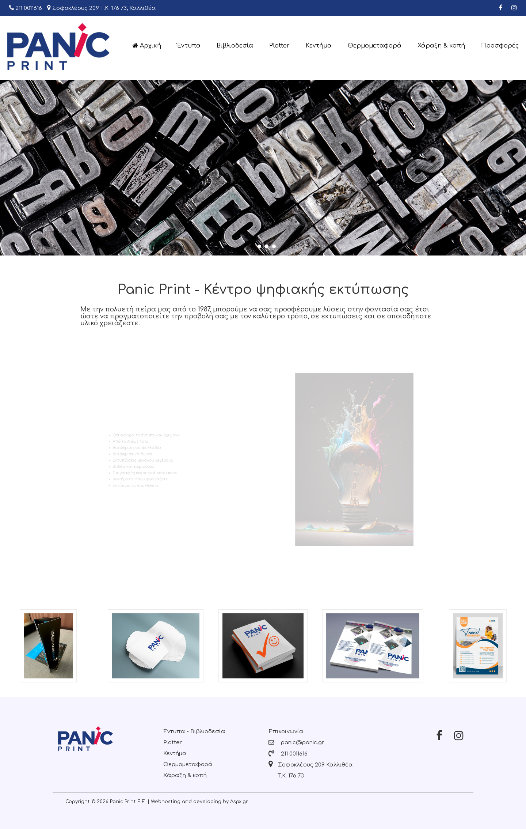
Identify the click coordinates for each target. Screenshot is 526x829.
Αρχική (147, 45)
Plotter (279, 45)
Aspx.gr (239, 801)
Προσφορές (500, 45)
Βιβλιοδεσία (235, 45)
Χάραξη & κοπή (441, 45)
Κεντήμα (319, 45)
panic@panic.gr (296, 742)
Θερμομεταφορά (374, 45)
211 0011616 (25, 7)
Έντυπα (189, 45)
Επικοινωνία (286, 731)
